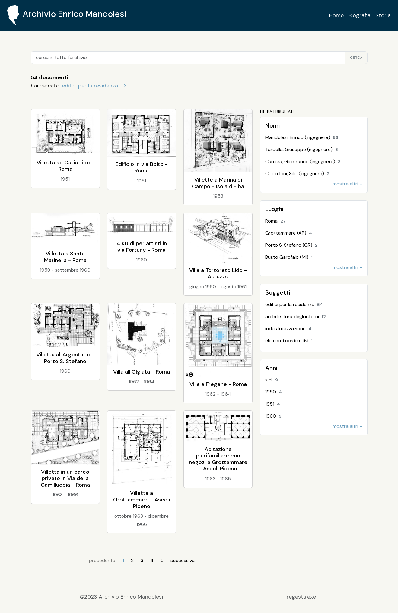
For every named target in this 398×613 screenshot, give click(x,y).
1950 (275, 392)
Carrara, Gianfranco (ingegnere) (304, 161)
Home (336, 15)
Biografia (360, 15)
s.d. (273, 380)
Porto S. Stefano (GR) (292, 245)
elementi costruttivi (290, 340)
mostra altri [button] (345, 184)
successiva (182, 560)
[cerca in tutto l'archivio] (188, 57)
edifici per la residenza (95, 85)
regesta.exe (301, 596)
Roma (276, 221)
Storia (383, 15)
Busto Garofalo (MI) (290, 257)
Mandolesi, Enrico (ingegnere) (303, 137)
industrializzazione (289, 328)
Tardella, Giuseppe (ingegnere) (303, 149)
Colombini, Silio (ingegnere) (298, 173)
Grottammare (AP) (290, 233)
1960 (274, 416)
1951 (274, 404)
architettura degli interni (297, 316)
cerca (356, 57)
